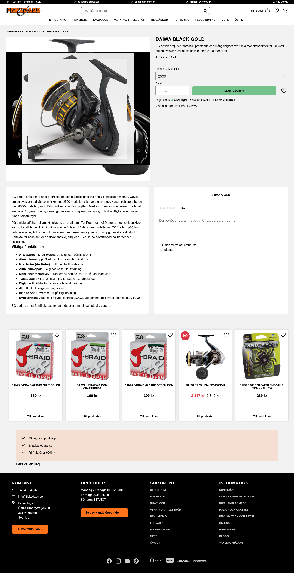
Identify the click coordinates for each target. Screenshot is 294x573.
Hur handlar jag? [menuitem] (232, 503)
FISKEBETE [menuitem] (79, 19)
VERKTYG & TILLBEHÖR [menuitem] (129, 19)
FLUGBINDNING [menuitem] (205, 19)
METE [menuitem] (225, 19)
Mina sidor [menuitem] (227, 529)
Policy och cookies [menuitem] (233, 509)
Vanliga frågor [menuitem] (231, 542)
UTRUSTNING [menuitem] (57, 19)
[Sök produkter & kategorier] (141, 11)
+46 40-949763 (28, 490)
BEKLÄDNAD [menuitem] (159, 19)
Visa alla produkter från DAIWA (176, 106)
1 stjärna (161, 208)
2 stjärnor (164, 208)
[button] (276, 11)
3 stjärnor (167, 208)
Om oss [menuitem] (224, 522)
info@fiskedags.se (30, 496)
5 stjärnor (174, 208)
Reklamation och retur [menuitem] (237, 516)
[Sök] (205, 11)
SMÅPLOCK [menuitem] (100, 19)
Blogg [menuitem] (224, 536)
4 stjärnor (171, 208)
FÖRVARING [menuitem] (181, 19)
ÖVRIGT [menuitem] (240, 19)
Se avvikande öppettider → (104, 512)
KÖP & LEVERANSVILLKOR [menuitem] (236, 496)
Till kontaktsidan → (30, 529)
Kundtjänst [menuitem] (228, 489)
